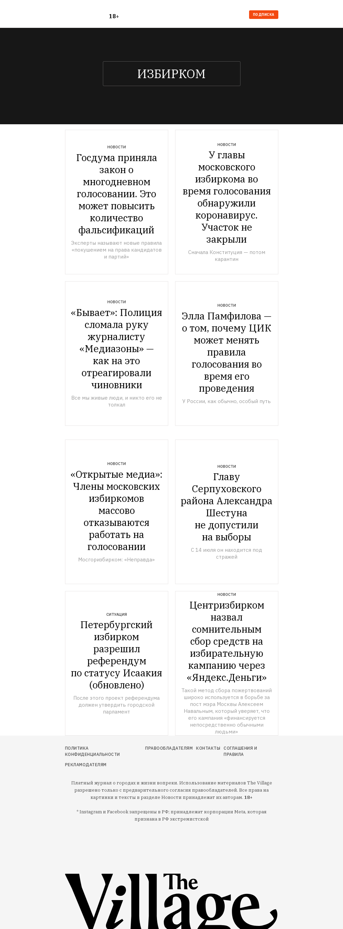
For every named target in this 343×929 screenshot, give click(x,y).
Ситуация (116, 614)
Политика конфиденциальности (92, 751)
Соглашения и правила (240, 751)
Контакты (208, 748)
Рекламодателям (86, 764)
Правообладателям (169, 748)
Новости (116, 147)
